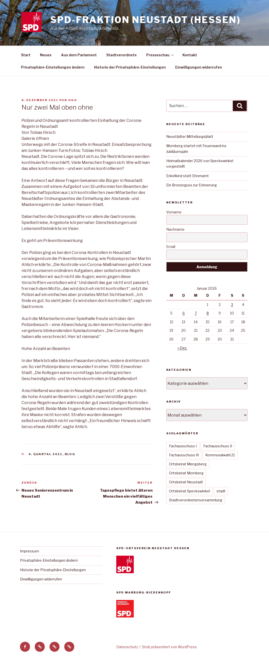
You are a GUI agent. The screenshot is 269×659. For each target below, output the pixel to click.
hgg (72, 100)
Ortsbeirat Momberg (186, 473)
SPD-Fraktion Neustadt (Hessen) (145, 19)
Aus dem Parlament (79, 55)
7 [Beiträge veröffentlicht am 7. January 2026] (196, 313)
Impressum (29, 551)
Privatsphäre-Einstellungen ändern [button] (52, 67)
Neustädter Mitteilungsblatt (189, 136)
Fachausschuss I (183, 446)
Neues (46, 55)
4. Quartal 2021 (45, 454)
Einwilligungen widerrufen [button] (198, 67)
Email (170, 246)
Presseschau (160, 55)
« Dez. (182, 348)
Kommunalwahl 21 (220, 455)
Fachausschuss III (184, 455)
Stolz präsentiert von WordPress (169, 647)
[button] (40, 647)
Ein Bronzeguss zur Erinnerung (191, 185)
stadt (221, 491)
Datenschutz (127, 647)
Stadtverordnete (121, 55)
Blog (70, 454)
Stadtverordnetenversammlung (195, 500)
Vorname (174, 212)
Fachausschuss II (217, 446)
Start (25, 55)
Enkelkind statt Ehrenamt (187, 176)
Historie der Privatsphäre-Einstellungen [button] (130, 67)
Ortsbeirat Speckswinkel (189, 491)
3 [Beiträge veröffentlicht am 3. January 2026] (232, 304)
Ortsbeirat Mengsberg (187, 464)
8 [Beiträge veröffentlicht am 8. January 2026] (207, 313)
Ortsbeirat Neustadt (186, 482)
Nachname (175, 229)
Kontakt (189, 55)
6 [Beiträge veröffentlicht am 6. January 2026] (183, 313)
